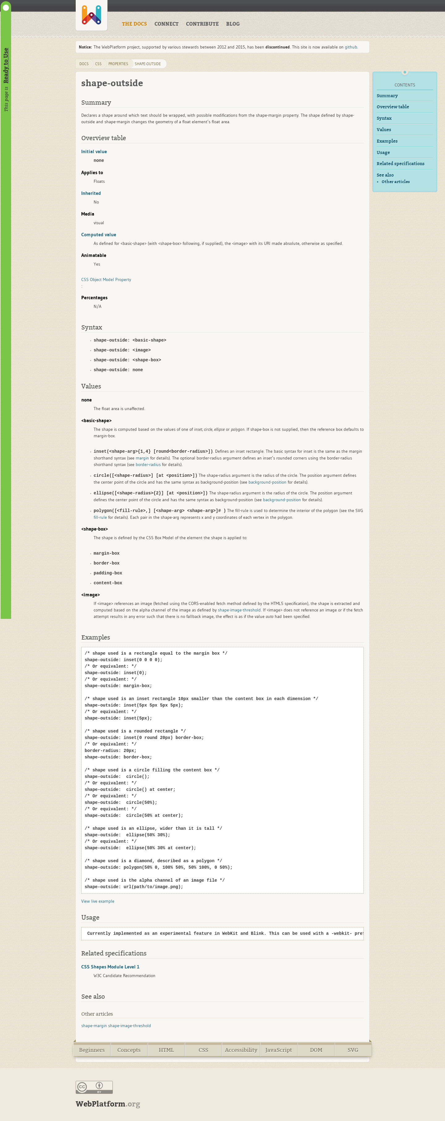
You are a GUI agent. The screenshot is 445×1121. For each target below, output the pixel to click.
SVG (353, 1050)
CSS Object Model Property (106, 279)
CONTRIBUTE (202, 24)
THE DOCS (134, 24)
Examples (387, 141)
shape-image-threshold (239, 610)
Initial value (94, 151)
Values (384, 129)
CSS (203, 1050)
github (351, 47)
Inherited (91, 193)
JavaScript (278, 1050)
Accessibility (241, 1050)
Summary (387, 96)
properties (118, 63)
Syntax (384, 118)
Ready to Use (5, 65)
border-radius (148, 464)
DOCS (84, 63)
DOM (316, 1050)
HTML (166, 1050)
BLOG (233, 24)
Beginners (92, 1050)
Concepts (129, 1050)
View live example (97, 901)
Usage (383, 152)
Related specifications (401, 163)
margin (142, 458)
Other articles (396, 181)
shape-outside (148, 63)
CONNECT (167, 24)
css (98, 63)
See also (385, 175)
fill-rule (100, 517)
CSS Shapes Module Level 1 (110, 967)
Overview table (393, 107)
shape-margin (94, 1025)
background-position (260, 482)
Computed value (98, 234)
